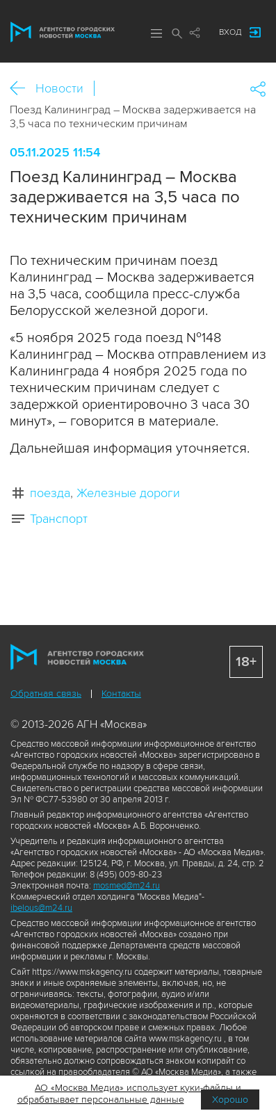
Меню (156, 33)
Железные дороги (128, 493)
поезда (50, 493)
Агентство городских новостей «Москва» (62, 32)
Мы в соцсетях (194, 32)
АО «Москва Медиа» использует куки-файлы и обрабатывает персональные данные (129, 1093)
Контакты (121, 693)
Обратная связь (45, 693)
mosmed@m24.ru (126, 885)
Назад (22, 88)
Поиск (177, 33)
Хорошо (230, 1099)
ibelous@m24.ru (41, 908)
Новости (59, 88)
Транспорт (59, 518)
